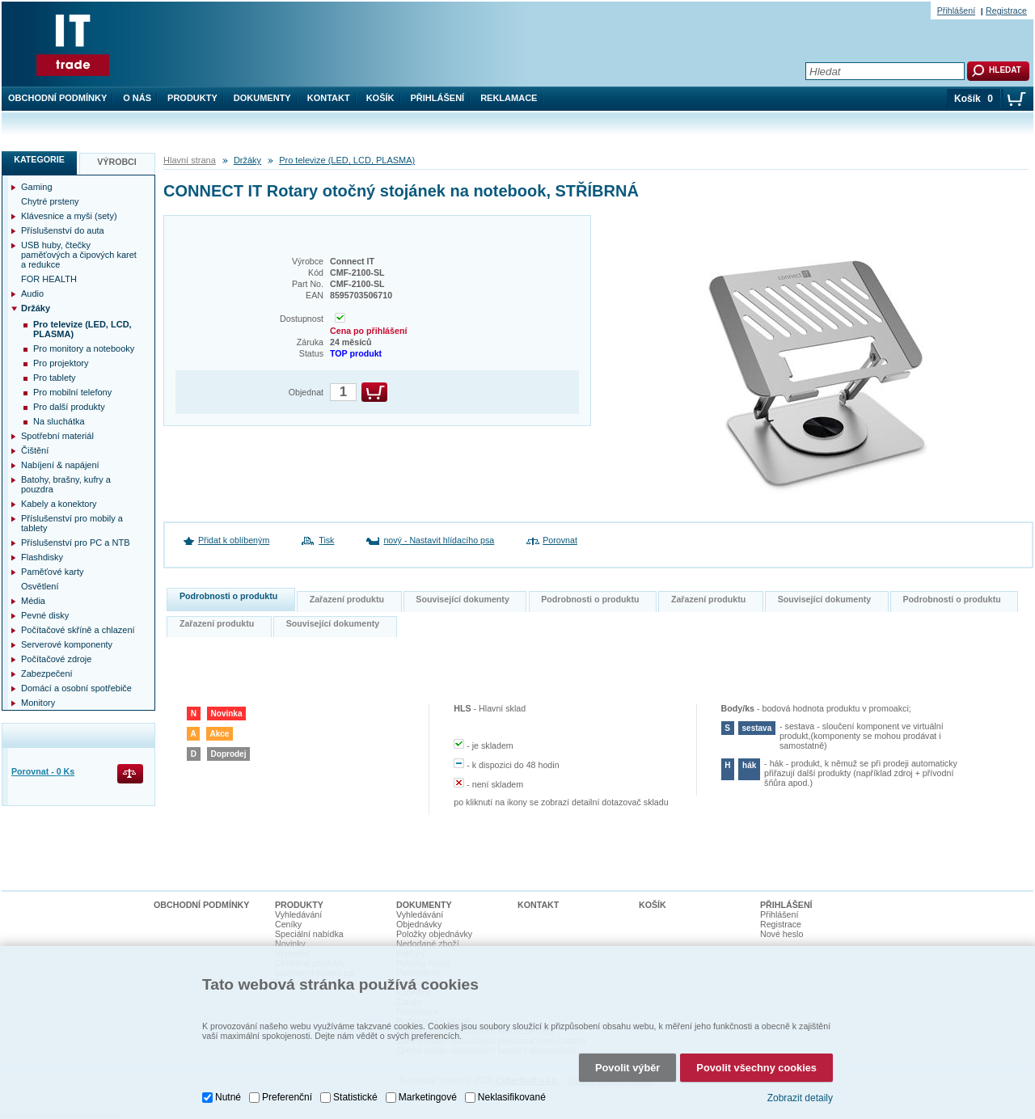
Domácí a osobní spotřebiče (76, 688)
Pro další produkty (69, 407)
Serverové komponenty (66, 644)
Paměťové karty (52, 571)
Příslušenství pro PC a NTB (75, 542)
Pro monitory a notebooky (83, 348)
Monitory (38, 702)
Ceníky (288, 924)
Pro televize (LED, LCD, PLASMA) (347, 160)
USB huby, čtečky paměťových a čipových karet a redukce (79, 254)
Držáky (247, 160)
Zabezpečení (47, 673)
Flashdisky (42, 557)
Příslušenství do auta (62, 230)
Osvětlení (39, 586)
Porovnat (560, 540)
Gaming (37, 187)
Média (33, 601)
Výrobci (117, 162)
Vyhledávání (298, 914)
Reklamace (508, 98)
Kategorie (39, 159)
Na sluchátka (59, 421)
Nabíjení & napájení (60, 465)
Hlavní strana (189, 160)
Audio (32, 293)
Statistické (355, 1090)
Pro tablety (54, 377)
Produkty (192, 98)
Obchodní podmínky (57, 98)
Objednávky (418, 924)
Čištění (35, 450)
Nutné (228, 1090)
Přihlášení (438, 98)
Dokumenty (262, 98)
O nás (137, 98)
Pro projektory (60, 363)
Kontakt (328, 98)
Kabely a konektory (59, 504)
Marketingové (428, 1090)
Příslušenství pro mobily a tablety (72, 523)
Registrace (1006, 10)
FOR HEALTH (49, 279)
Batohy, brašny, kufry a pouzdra (66, 484)
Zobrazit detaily (800, 1090)
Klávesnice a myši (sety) (69, 216)
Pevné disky (45, 615)
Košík (380, 98)
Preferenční (287, 1090)
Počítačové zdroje (56, 659)
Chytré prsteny (50, 201)
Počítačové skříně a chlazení (78, 630)
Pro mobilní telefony (72, 392)
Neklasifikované (512, 1090)
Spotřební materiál (57, 436)
